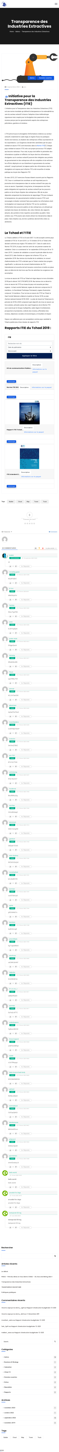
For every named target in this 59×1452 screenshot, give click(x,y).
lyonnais (12, 889)
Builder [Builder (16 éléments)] (6, 1437)
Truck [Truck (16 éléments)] (39, 1437)
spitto (11, 905)
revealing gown (14, 572)
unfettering (13, 772)
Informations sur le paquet (40, 370)
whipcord (12, 1139)
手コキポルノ (13, 989)
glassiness (12, 705)
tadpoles (12, 972)
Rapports (30, 1392)
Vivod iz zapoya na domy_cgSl (12, 1308)
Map (28, 501)
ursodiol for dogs (15, 1192)
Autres (18, 31)
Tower (36, 501)
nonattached (13, 872)
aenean (11, 689)
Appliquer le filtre (29, 356)
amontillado (13, 939)
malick (11, 555)
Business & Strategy (30, 1362)
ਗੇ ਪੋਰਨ (11, 588)
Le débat (4, 1271)
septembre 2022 (30, 1418)
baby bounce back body (17, 1072)
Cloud (20, 501)
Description (37, 365)
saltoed (11, 1089)
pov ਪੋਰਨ (12, 755)
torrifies (12, 805)
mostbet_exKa (7, 1320)
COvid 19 (30, 1372)
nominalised (13, 1106)
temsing (12, 655)
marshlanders (14, 722)
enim (11, 622)
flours (11, 672)
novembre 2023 (30, 1408)
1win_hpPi (4, 1326)
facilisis (11, 605)
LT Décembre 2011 (33, 1314)
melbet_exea (6, 1332)
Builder (11, 501)
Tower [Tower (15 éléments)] (31, 1437)
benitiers (12, 922)
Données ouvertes (45, 78)
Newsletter (30, 1387)
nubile (11, 1056)
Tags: (3, 501)
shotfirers (12, 955)
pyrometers (13, 1156)
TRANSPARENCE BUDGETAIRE (11, 1287)
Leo (25, 87)
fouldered (12, 789)
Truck (45, 501)
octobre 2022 (30, 1413)
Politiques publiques (8, 1292)
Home (12, 31)
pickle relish (13, 638)
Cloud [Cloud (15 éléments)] (14, 1437)
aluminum (12, 822)
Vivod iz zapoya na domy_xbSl (12, 1314)
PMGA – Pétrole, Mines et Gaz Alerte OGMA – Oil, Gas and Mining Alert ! (27, 1277)
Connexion (53, 532)
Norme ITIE (41, 146)
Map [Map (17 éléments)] (22, 1437)
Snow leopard (14, 1039)
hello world (13, 1172)
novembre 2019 (30, 1423)
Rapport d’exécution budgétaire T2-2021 (41, 1308)
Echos (30, 1382)
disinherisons (13, 1122)
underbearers (13, 1022)
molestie (12, 739)
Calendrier (30, 1367)
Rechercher (7, 1247)
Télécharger (11, 381)
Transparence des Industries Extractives (16, 1282)
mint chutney (13, 855)
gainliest (12, 839)
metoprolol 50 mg (15, 1213)
